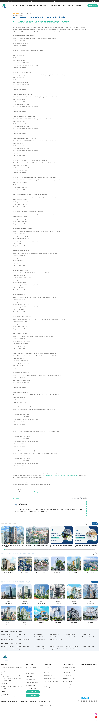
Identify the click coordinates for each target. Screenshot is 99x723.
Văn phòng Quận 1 (6, 647)
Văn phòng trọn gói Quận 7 (89, 660)
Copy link (84, 504)
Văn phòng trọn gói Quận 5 (73, 660)
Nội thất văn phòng (68, 5)
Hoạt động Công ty (49, 700)
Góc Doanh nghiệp (68, 703)
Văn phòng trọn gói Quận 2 (24, 660)
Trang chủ (3, 715)
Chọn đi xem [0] (85, 1)
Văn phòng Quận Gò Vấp (40, 653)
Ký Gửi (69, 1)
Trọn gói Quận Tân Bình (72, 663)
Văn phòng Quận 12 (71, 650)
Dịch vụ (78, 5)
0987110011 (5, 1)
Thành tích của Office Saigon (51, 697)
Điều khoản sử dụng (31, 701)
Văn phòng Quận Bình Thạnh (89, 650)
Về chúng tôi (54, 1)
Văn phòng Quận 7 (87, 647)
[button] (88, 529)
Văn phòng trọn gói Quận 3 (40, 660)
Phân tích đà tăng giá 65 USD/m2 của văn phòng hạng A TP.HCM (11, 552)
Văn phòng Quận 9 (22, 650)
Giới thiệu (46, 681)
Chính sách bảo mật (31, 695)
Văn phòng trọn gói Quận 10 (8, 663)
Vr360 (52, 715)
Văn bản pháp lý (67, 690)
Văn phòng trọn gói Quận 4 (57, 660)
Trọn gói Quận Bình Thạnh (40, 663)
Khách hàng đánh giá (50, 687)
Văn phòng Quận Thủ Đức (56, 653)
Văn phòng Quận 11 (55, 650)
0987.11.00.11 (20, 492)
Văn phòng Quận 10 (39, 650)
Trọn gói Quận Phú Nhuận (56, 663)
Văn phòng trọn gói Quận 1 (8, 660)
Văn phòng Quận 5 (71, 647)
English (94, 1)
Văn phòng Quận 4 (55, 647)
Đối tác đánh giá (48, 690)
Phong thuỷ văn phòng (68, 700)
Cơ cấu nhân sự (48, 684)
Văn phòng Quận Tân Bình (24, 653)
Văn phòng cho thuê (18, 5)
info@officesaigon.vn (13, 1)
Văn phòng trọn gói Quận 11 (24, 663)
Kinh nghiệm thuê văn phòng (70, 687)
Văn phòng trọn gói (32, 5)
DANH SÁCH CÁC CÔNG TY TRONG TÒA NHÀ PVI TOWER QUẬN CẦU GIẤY (41, 27)
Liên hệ (76, 1)
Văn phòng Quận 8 (6, 650)
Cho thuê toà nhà (56, 5)
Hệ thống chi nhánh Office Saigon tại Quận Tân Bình (61, 552)
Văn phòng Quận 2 (22, 647)
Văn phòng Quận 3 (38, 647)
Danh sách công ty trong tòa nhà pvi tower (68, 481)
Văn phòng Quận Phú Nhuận (8, 653)
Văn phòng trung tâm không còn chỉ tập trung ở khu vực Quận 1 (37, 552)
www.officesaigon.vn (35, 497)
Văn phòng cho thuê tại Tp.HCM (50, 481)
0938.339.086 (32, 492)
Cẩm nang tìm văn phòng (69, 681)
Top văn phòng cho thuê (69, 694)
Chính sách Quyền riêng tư (33, 698)
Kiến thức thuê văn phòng (69, 684)
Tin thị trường (66, 706)
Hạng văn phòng (44, 5)
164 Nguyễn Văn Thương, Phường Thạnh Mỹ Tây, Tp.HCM (30, 1)
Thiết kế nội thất (45, 715)
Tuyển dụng (62, 1)
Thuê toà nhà (35, 715)
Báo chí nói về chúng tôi (50, 694)
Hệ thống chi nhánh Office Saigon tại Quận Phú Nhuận (85, 552)
